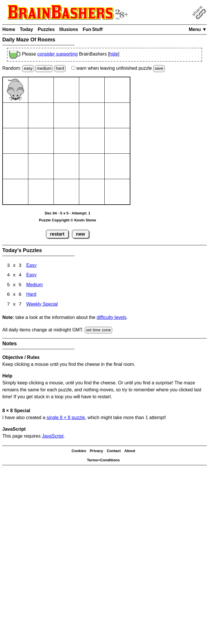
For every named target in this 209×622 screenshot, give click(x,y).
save (159, 68)
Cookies (78, 451)
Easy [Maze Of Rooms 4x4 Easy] (31, 275)
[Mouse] (15, 90)
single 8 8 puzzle (66, 418)
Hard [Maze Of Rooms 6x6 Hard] (31, 295)
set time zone (98, 330)
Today (26, 29)
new (80, 234)
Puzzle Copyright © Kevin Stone (67, 220)
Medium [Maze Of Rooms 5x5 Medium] (34, 285)
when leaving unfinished (118, 68)
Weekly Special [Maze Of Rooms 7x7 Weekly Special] (42, 305)
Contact (114, 451)
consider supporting (57, 54)
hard (60, 68)
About (129, 451)
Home (8, 29)
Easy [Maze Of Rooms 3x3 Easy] (31, 265)
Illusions (68, 29)
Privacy (96, 451)
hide (113, 54)
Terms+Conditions (103, 460)
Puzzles (46, 29)
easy (28, 68)
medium (44, 68)
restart (57, 234)
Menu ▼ (198, 29)
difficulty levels (111, 317)
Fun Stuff (93, 29)
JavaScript (53, 436)
